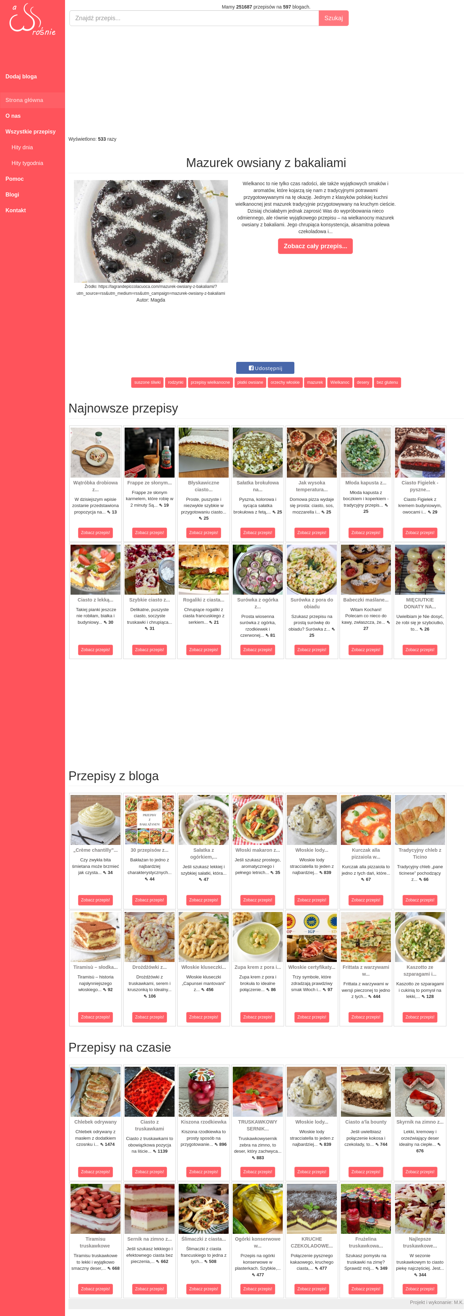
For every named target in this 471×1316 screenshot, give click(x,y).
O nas (13, 116)
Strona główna (24, 100)
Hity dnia (19, 147)
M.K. (459, 1302)
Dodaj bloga (21, 76)
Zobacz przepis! (95, 532)
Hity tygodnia (24, 163)
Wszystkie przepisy (30, 132)
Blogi (12, 195)
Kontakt (15, 210)
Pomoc (14, 179)
